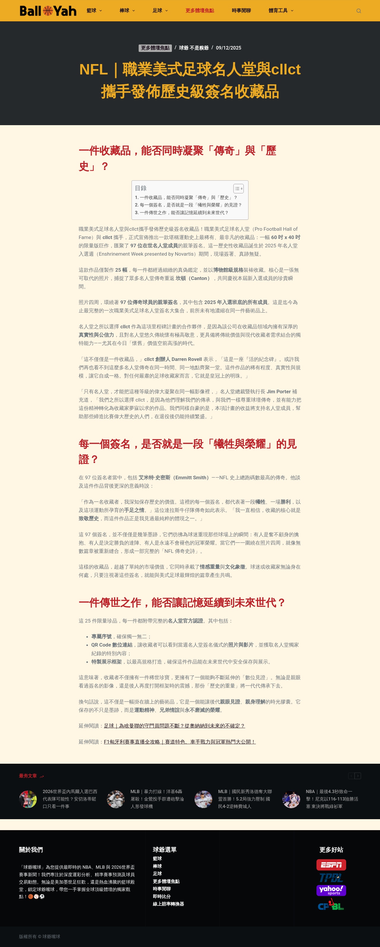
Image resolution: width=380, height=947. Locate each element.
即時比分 (162, 885)
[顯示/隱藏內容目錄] (235, 189)
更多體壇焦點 (200, 10)
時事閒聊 (241, 10)
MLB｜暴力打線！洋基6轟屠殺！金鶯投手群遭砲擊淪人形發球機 (157, 799)
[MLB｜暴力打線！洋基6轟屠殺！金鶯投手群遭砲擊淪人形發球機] (116, 799)
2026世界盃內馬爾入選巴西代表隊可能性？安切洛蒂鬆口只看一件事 (70, 799)
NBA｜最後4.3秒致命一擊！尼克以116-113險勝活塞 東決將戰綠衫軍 (332, 799)
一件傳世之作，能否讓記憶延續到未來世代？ (184, 212)
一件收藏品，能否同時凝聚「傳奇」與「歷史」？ (189, 197)
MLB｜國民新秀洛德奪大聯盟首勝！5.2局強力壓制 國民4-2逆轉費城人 (245, 799)
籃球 (95, 10)
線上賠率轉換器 (168, 893)
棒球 (128, 10)
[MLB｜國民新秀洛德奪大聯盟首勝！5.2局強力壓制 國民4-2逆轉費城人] (203, 799)
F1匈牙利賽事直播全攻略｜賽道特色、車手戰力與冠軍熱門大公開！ (180, 742)
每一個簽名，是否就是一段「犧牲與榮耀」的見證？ (191, 205)
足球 (161, 10)
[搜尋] (359, 11)
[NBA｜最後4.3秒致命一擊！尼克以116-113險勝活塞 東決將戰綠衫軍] (291, 799)
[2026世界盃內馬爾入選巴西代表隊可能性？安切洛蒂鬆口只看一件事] (28, 799)
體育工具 (282, 10)
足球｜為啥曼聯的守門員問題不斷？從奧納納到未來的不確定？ (174, 726)
